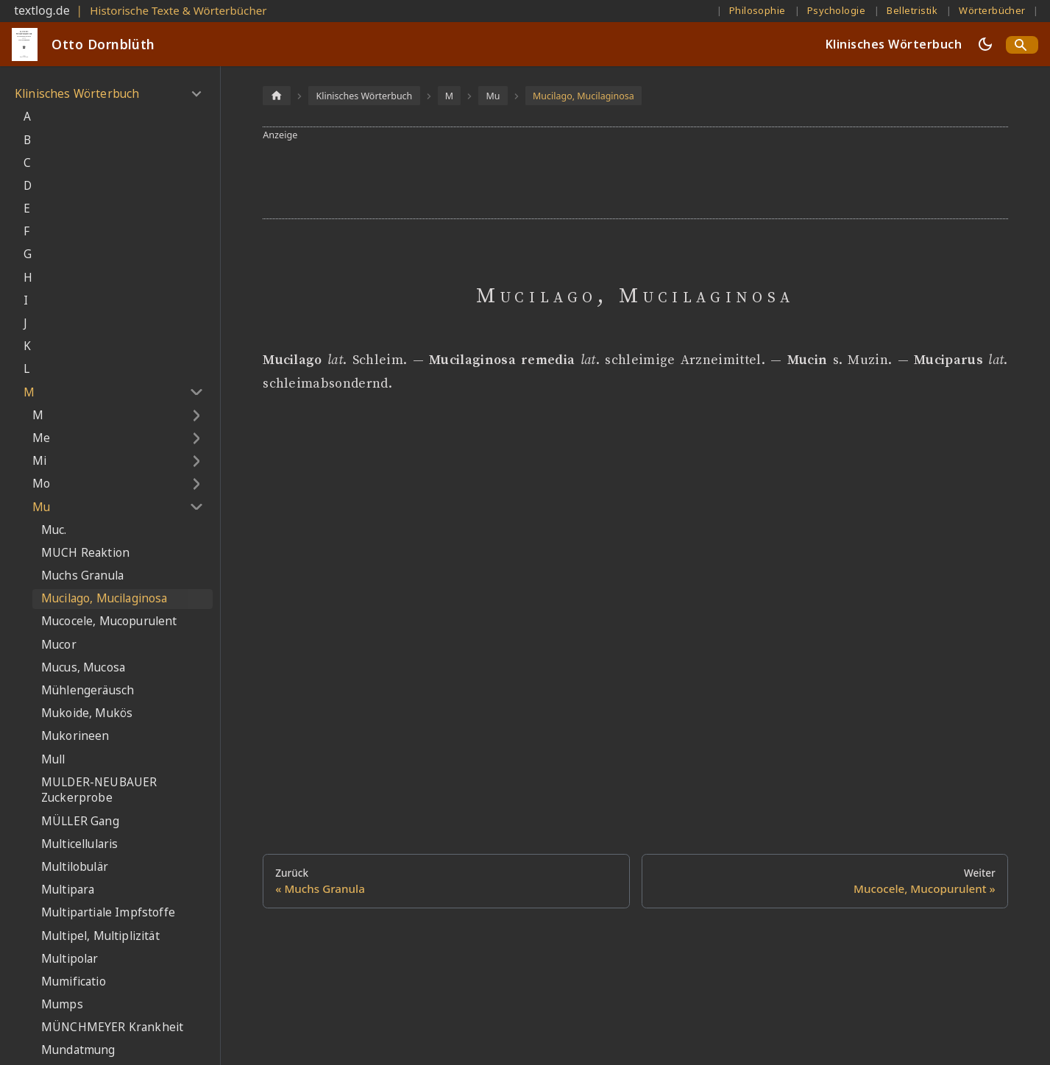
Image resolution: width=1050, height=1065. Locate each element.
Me (41, 438)
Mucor (59, 644)
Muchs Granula (82, 575)
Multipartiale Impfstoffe (108, 912)
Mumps (62, 1004)
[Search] (1022, 45)
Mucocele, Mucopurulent (109, 621)
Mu (41, 507)
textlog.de (42, 10)
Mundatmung (78, 1050)
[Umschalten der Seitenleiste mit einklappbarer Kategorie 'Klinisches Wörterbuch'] (196, 94)
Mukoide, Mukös (86, 713)
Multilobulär (74, 867)
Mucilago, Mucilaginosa (104, 598)
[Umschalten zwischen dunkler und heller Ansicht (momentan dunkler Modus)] (985, 44)
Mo (41, 483)
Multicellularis (79, 844)
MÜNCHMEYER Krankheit (112, 1027)
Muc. (54, 530)
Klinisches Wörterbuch (894, 44)
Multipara (67, 889)
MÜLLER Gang (80, 821)
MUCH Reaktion (85, 552)
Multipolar (70, 958)
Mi (39, 461)
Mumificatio (73, 981)
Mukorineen (75, 736)
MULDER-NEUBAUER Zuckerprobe (99, 790)
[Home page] (277, 95)
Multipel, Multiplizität (100, 936)
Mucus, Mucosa (83, 667)
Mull (53, 759)
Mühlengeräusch (87, 690)
